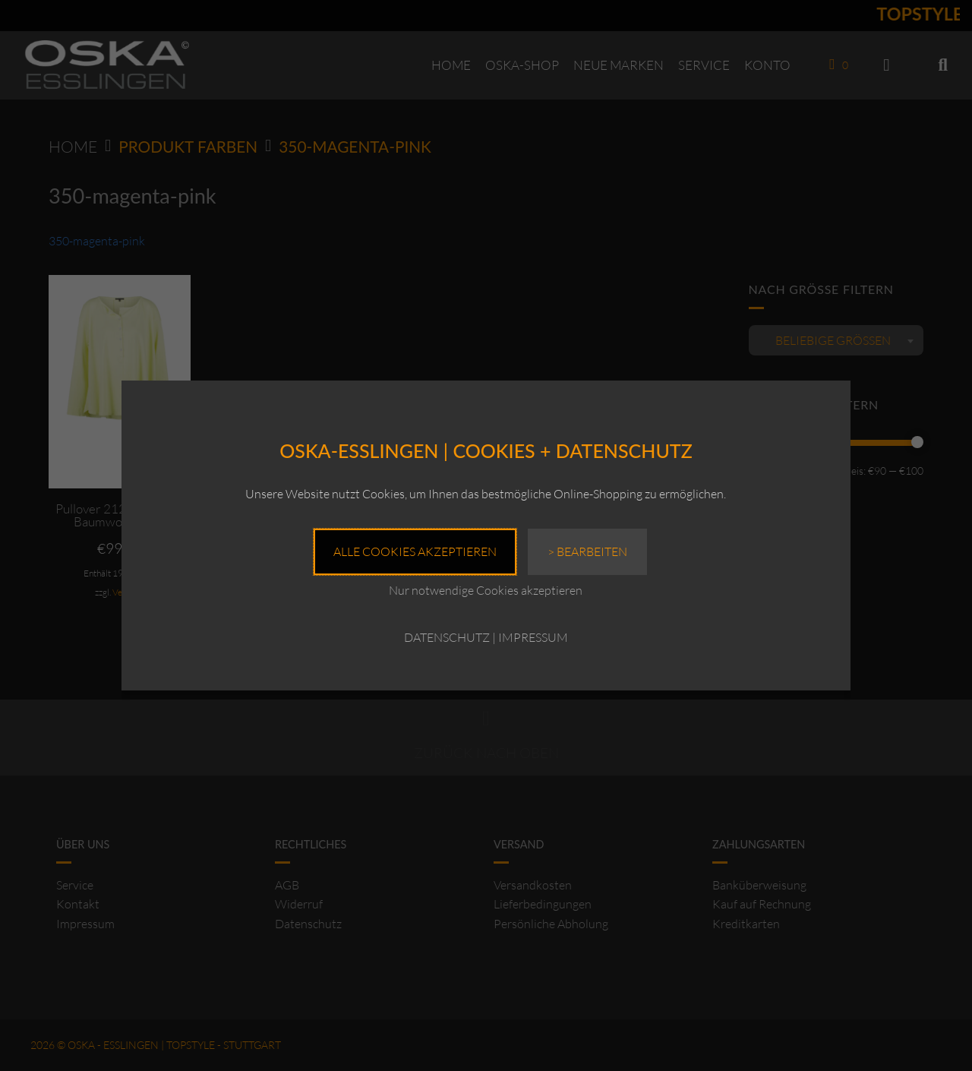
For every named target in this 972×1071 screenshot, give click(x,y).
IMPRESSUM (533, 637)
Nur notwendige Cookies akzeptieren (485, 590)
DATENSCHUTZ (447, 637)
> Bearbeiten (587, 551)
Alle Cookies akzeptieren (415, 551)
